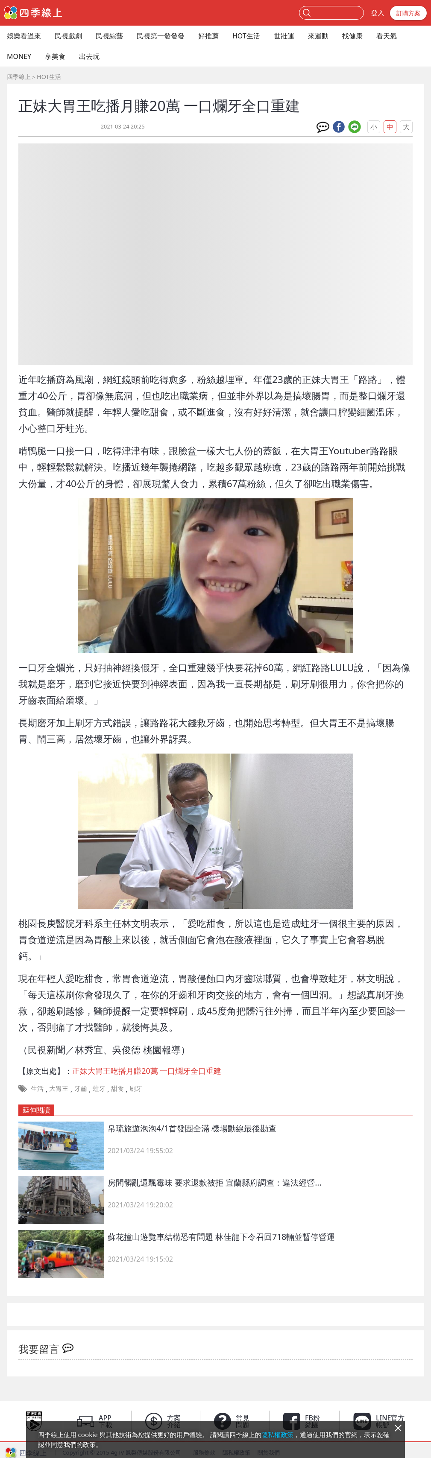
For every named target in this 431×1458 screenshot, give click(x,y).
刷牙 (135, 1088)
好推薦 (208, 36)
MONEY (19, 56)
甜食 (117, 1088)
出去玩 (89, 56)
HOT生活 (246, 36)
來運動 (318, 36)
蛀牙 (99, 1088)
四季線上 (19, 77)
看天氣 (386, 36)
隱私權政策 (277, 1434)
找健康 (352, 36)
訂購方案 (408, 13)
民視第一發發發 (161, 36)
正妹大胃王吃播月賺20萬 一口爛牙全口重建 (146, 1071)
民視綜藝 (109, 36)
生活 (37, 1088)
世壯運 (284, 36)
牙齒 (80, 1088)
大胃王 (58, 1088)
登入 (377, 13)
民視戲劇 (68, 36)
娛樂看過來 (24, 36)
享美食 (55, 56)
